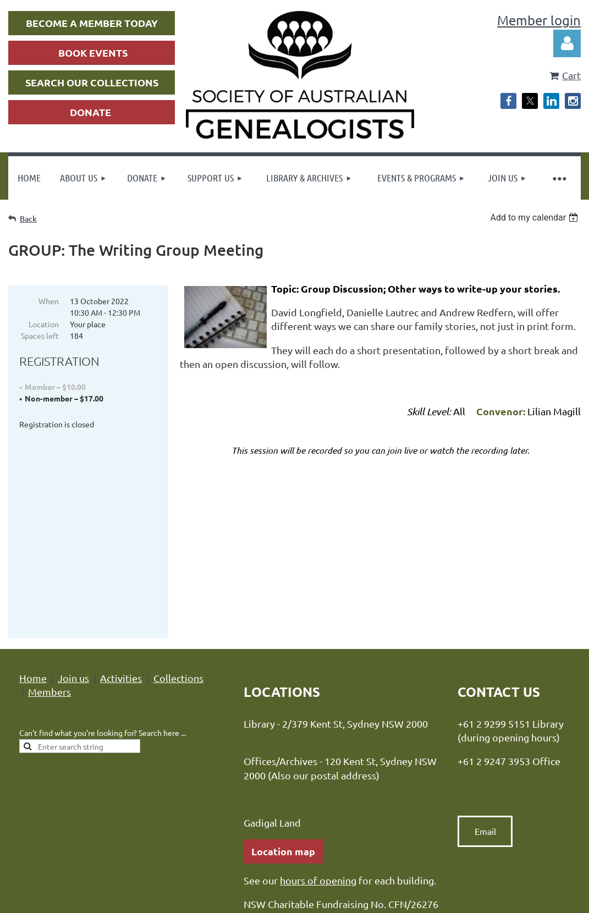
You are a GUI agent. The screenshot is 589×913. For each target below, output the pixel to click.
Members (49, 573)
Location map (283, 732)
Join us (73, 559)
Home (33, 559)
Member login (539, 20)
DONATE (90, 112)
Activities (121, 559)
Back (28, 218)
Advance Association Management (383, 826)
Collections (178, 559)
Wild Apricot (449, 891)
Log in (567, 43)
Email (485, 712)
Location (44, 324)
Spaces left (40, 335)
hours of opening (318, 761)
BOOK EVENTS (93, 52)
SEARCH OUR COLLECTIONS (91, 82)
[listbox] (535, 217)
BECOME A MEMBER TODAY (92, 22)
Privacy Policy (233, 826)
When (48, 301)
